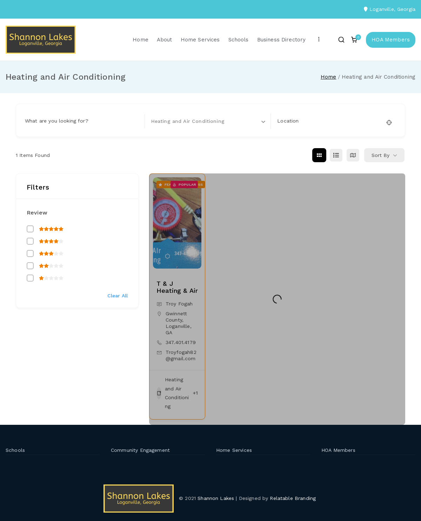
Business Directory (281, 40)
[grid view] (319, 155)
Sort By (380, 155)
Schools (238, 40)
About (164, 40)
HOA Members (391, 40)
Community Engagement (140, 450)
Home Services (200, 40)
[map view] (353, 155)
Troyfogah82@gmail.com (181, 355)
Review (37, 212)
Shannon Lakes (216, 498)
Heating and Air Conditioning (172, 393)
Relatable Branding (294, 498)
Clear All (117, 295)
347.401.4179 (181, 342)
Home (140, 40)
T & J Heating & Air (177, 287)
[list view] (336, 155)
